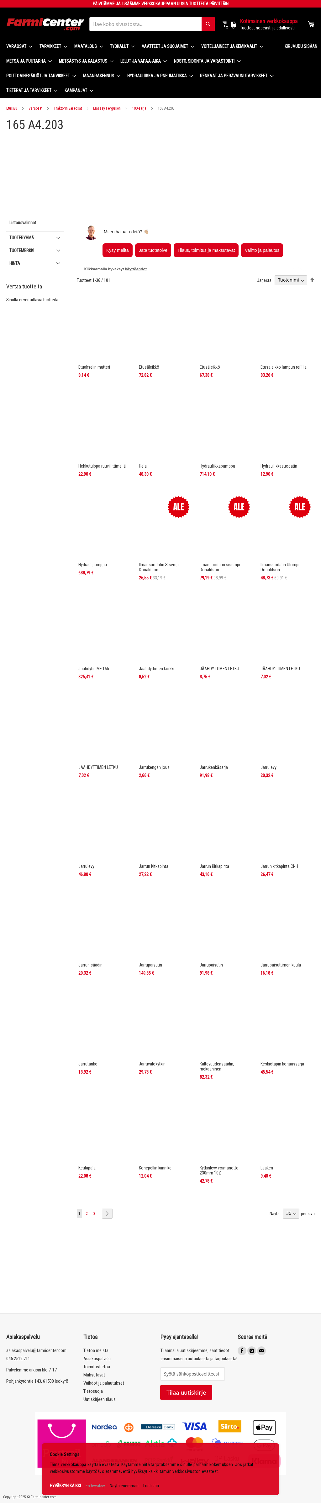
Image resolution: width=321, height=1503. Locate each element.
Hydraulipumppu (92, 564)
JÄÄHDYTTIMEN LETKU (219, 668)
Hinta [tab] (14, 263)
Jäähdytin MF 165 (93, 668)
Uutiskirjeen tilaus (99, 1399)
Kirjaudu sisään (301, 46)
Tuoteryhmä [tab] (21, 237)
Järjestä (264, 279)
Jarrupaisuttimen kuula (280, 964)
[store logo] (45, 24)
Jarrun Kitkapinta (153, 866)
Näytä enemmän (124, 1485)
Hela (143, 466)
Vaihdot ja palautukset (103, 1383)
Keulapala (87, 1167)
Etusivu (11, 108)
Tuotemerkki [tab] (21, 250)
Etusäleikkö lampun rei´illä (283, 367)
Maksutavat (94, 1375)
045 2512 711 (18, 1358)
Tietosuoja (93, 1391)
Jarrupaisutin (150, 964)
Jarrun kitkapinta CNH (279, 866)
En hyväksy (95, 1485)
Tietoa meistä (95, 1350)
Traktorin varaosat (68, 108)
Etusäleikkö (149, 367)
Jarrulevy (268, 767)
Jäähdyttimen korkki (156, 668)
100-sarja (139, 108)
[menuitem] (18, 46)
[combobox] (152, 24)
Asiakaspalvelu (97, 1358)
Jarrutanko (87, 1063)
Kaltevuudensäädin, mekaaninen (217, 1066)
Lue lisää (151, 1485)
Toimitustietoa (96, 1367)
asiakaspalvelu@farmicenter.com (36, 1350)
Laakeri (266, 1167)
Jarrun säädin (90, 964)
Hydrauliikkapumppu (217, 466)
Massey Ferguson (107, 108)
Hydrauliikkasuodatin (278, 466)
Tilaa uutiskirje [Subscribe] (186, 1392)
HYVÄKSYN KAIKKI (65, 1485)
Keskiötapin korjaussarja (282, 1063)
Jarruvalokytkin (152, 1063)
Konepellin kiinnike (155, 1167)
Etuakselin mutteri (94, 367)
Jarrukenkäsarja (214, 767)
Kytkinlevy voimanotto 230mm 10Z (219, 1170)
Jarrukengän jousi (155, 767)
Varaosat (35, 108)
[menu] (140, 68)
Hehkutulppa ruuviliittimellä (102, 466)
